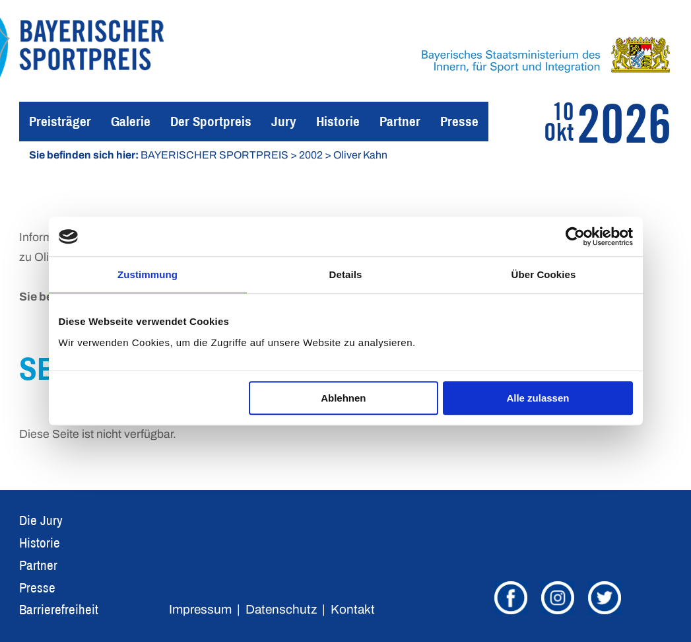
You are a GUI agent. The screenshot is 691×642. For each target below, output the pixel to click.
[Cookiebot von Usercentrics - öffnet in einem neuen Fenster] (575, 236)
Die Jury (41, 520)
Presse (459, 121)
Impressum (200, 609)
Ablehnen (343, 398)
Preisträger (60, 121)
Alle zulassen (537, 398)
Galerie (130, 121)
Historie (338, 121)
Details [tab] (345, 274)
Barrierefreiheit (58, 609)
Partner (399, 121)
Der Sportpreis (210, 121)
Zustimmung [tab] (147, 274)
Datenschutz (281, 609)
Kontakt (353, 609)
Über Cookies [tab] (543, 274)
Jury (283, 121)
